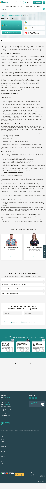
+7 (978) (5, 397)
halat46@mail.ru (7, 406)
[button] (23, 279)
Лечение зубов (11, 15)
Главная (2, 15)
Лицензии (3, 451)
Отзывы (27, 6)
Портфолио (22, 6)
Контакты (38, 6)
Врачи (18, 6)
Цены (11, 6)
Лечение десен (18, 15)
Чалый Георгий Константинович (11, 247)
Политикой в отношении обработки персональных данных (23, 322)
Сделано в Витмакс (41, 481)
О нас (34, 6)
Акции (14, 6)
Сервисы (3, 456)
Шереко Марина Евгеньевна (34, 247)
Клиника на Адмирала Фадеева (11, 256)
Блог (31, 6)
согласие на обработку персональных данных (25, 322)
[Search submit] (44, 9)
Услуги (7, 6)
